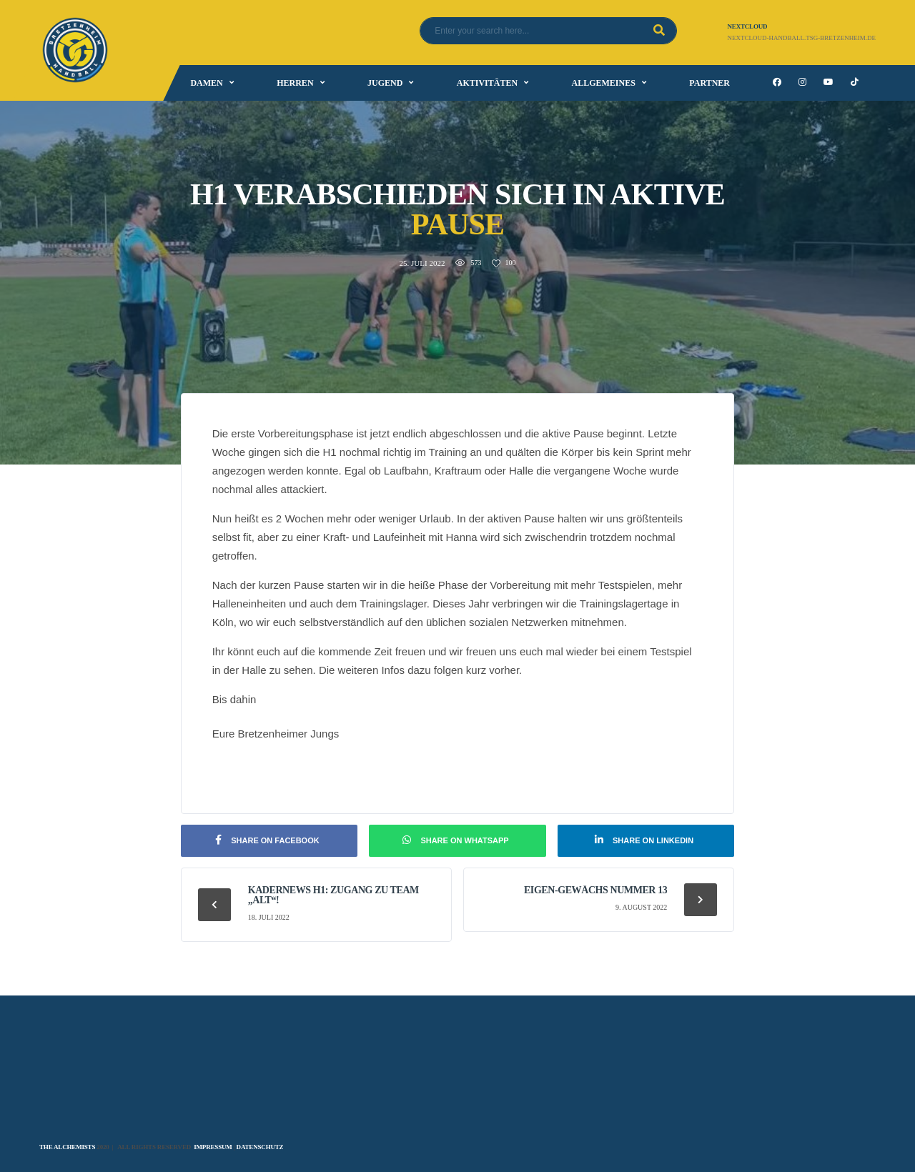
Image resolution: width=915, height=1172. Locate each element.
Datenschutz (260, 1147)
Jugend (384, 83)
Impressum (213, 1147)
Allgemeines (603, 83)
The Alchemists (67, 1147)
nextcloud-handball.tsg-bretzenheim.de (802, 37)
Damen (206, 83)
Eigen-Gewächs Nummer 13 (595, 890)
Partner (709, 83)
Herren (295, 83)
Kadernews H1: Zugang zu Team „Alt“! (333, 895)
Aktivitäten (487, 83)
